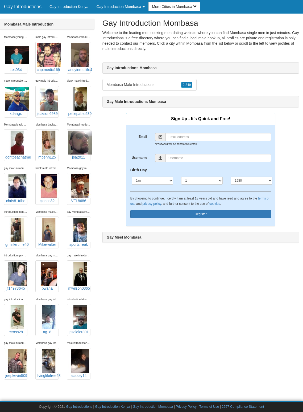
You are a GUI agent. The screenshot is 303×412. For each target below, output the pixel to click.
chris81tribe (16, 188)
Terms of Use (209, 407)
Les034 (16, 57)
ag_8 (48, 319)
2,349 (187, 85)
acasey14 (79, 363)
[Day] (202, 181)
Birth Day (138, 170)
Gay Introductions (22, 6)
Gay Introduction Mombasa (153, 407)
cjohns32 (48, 188)
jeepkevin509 (16, 363)
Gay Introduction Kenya (68, 7)
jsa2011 (79, 145)
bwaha (48, 276)
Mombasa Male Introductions (150, 85)
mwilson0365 (79, 276)
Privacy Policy (186, 407)
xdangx (16, 101)
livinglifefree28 (48, 363)
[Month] (152, 181)
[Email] (218, 137)
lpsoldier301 (79, 319)
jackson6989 (48, 101)
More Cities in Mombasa (174, 7)
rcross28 (16, 319)
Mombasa (194, 43)
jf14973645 (16, 276)
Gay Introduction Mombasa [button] (120, 7)
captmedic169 (48, 57)
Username (139, 158)
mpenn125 (48, 145)
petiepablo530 (79, 101)
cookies (214, 204)
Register (201, 214)
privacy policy (151, 204)
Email (143, 137)
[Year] (251, 181)
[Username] (218, 158)
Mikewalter (48, 232)
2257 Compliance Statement (243, 407)
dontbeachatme (16, 145)
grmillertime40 (16, 232)
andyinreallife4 (79, 57)
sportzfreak (79, 232)
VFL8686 (79, 188)
